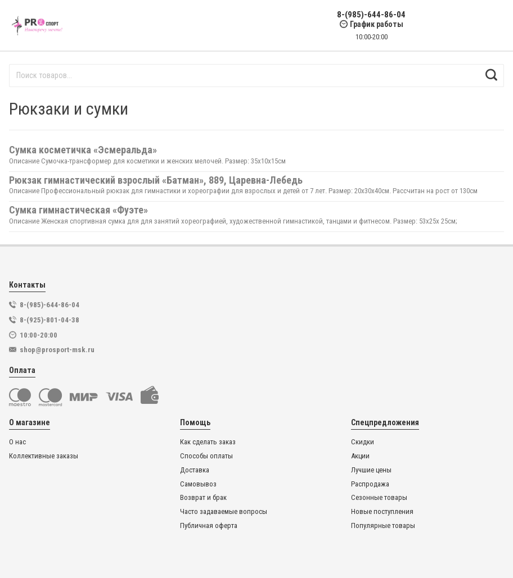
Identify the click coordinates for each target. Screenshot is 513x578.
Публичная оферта (208, 526)
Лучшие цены (371, 470)
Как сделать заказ (208, 442)
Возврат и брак (203, 498)
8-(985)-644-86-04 (371, 15)
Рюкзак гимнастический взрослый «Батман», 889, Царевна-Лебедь (156, 180)
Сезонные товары (379, 498)
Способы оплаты (206, 456)
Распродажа (370, 484)
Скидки (362, 442)
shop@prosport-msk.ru (57, 349)
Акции (360, 456)
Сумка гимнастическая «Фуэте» (78, 210)
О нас (17, 442)
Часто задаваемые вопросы (223, 512)
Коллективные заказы (43, 456)
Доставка (194, 470)
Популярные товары (383, 526)
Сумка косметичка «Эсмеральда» (83, 150)
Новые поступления (382, 512)
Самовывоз (198, 484)
